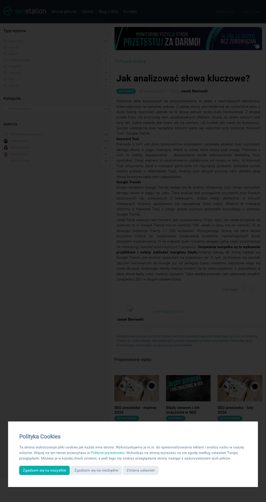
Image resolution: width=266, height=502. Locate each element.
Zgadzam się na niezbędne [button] (96, 470)
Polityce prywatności (107, 453)
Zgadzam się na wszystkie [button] (44, 470)
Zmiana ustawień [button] (141, 470)
